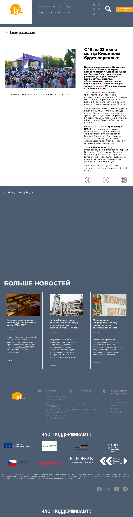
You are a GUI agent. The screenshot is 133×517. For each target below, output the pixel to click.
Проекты (45, 13)
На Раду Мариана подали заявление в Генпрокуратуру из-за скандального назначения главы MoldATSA (64, 324)
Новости (44, 6)
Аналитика (57, 6)
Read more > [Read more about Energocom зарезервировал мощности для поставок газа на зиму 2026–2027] (10, 360)
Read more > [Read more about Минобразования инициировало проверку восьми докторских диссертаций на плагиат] (97, 363)
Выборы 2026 (62, 12)
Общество (64, 94)
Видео (70, 6)
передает (98, 86)
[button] (88, 180)
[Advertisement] (18, 240)
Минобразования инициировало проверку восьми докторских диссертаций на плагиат (105, 324)
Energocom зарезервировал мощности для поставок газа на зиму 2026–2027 (21, 322)
